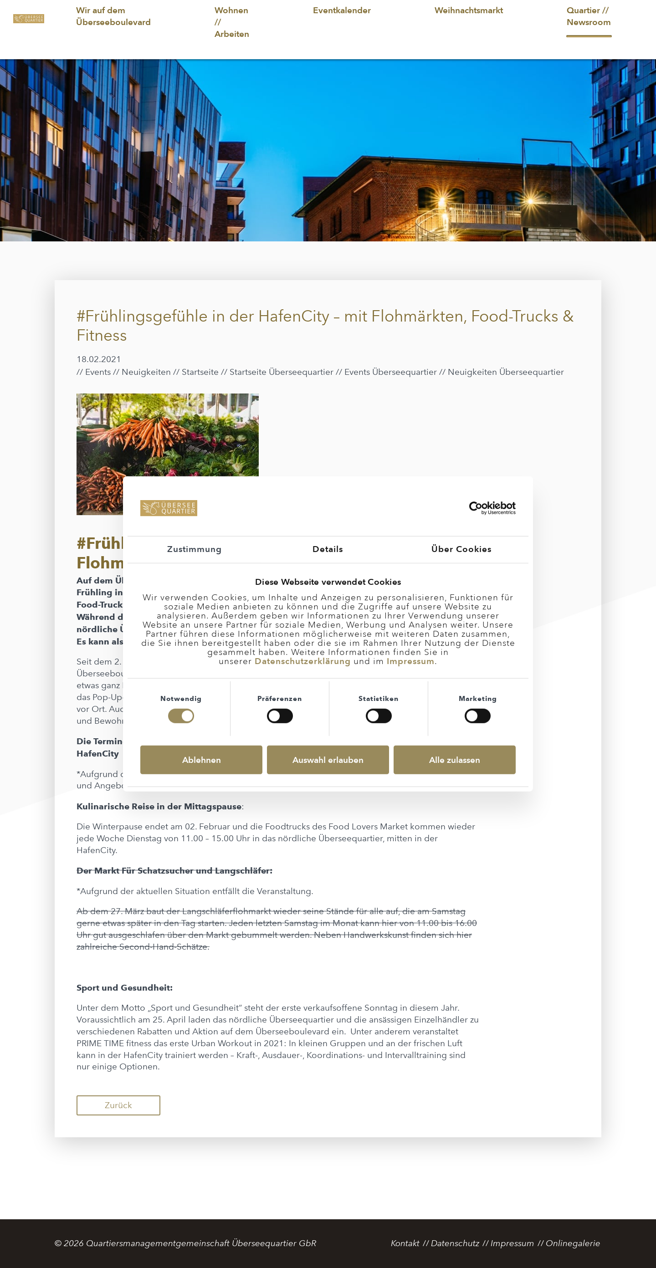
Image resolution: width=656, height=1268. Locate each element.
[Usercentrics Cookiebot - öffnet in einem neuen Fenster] (476, 508)
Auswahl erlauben (328, 760)
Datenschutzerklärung (303, 661)
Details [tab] (328, 549)
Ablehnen (201, 760)
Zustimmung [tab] (194, 549)
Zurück (118, 1105)
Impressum (411, 661)
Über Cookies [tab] (461, 549)
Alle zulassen (454, 760)
